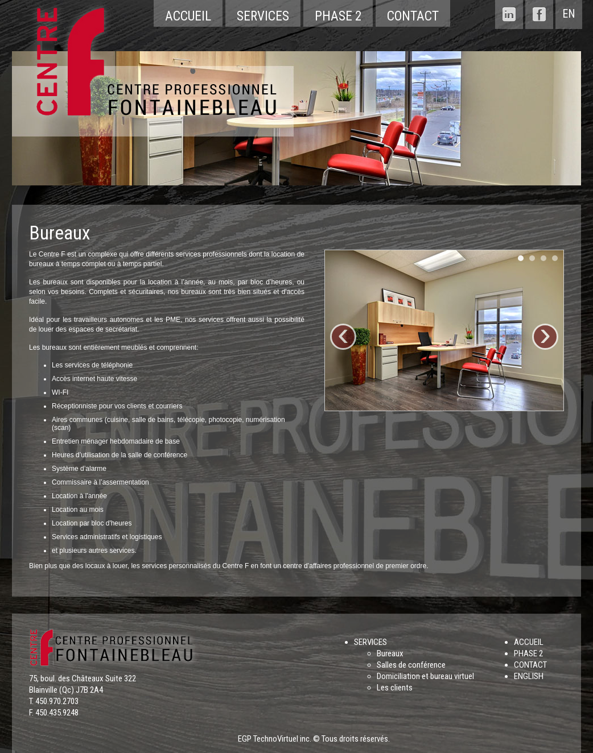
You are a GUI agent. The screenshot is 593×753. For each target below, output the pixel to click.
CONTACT (530, 665)
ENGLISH (528, 676)
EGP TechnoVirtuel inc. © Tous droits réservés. (314, 739)
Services (263, 16)
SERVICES (370, 642)
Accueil (188, 16)
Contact (413, 16)
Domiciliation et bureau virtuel (425, 676)
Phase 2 (338, 16)
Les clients (395, 687)
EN (568, 13)
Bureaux (390, 653)
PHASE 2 (528, 653)
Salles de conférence (411, 665)
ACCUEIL (528, 642)
